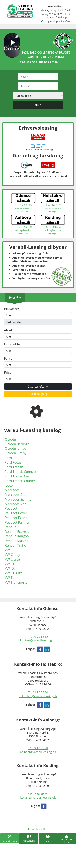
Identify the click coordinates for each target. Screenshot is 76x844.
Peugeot (11, 508)
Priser (8, 372)
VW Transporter (17, 582)
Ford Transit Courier (20, 481)
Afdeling (10, 330)
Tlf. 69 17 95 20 (23, 227)
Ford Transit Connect (20, 471)
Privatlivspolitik (38, 829)
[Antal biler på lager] (15, 297)
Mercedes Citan (16, 494)
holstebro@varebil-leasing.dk (38, 696)
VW (7, 550)
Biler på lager (9, 841)
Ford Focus (13, 462)
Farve (8, 358)
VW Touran (13, 577)
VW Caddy (12, 554)
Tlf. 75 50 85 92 (52, 227)
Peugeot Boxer (16, 513)
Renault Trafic (15, 545)
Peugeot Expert (16, 517)
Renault (10, 527)
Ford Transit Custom (20, 476)
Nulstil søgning (38, 394)
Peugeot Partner (17, 522)
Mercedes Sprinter (19, 499)
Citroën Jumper (16, 448)
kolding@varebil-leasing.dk (38, 797)
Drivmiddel (12, 344)
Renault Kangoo (17, 536)
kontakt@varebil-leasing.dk (38, 640)
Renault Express (17, 531)
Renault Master (16, 541)
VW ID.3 (11, 564)
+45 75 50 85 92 (38, 794)
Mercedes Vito (15, 504)
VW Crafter (13, 559)
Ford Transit (14, 467)
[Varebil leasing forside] (20, 10)
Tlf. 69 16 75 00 (52, 205)
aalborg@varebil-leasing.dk (38, 752)
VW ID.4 (11, 568)
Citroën (10, 439)
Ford (8, 458)
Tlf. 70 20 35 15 (23, 205)
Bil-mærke (11, 309)
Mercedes (12, 490)
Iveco (9, 485)
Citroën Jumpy (15, 453)
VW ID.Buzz (13, 573)
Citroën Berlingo (17, 444)
